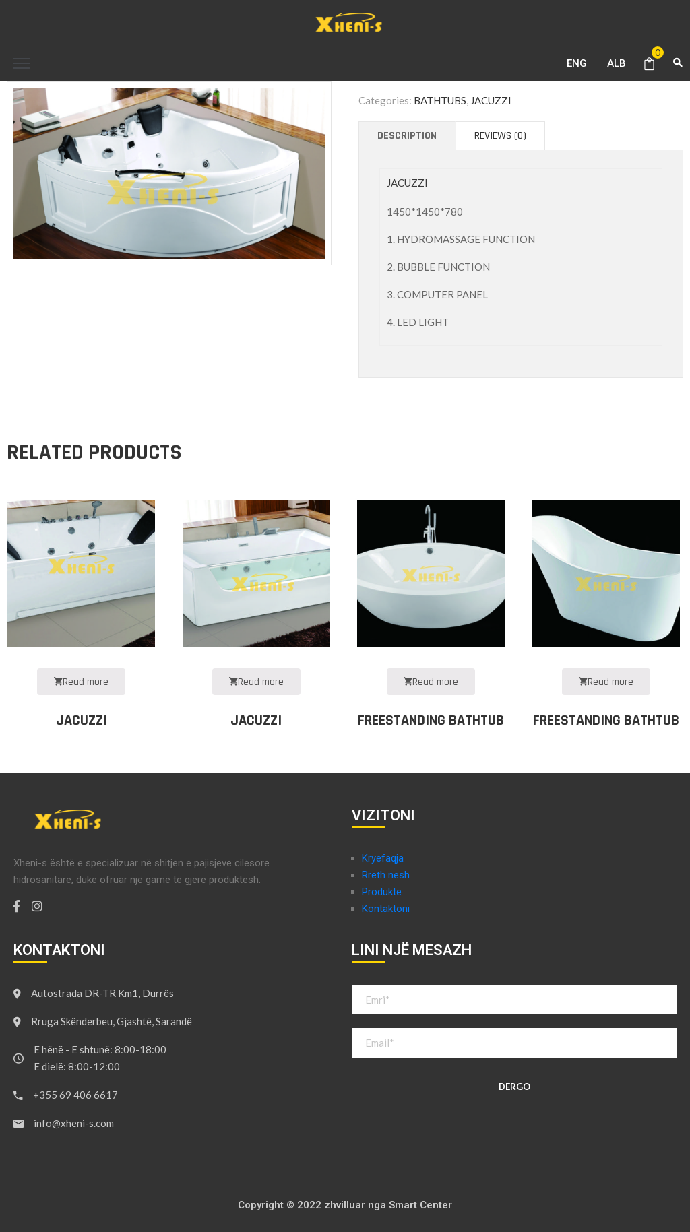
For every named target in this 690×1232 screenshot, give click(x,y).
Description (407, 136)
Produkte (382, 892)
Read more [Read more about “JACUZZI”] (81, 682)
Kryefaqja (383, 858)
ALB (616, 63)
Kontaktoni (386, 909)
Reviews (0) (500, 136)
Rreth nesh (386, 875)
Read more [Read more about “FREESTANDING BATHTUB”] (431, 682)
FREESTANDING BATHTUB (431, 720)
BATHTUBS (440, 100)
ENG (577, 63)
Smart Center (420, 1205)
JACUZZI (490, 100)
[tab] (407, 135)
